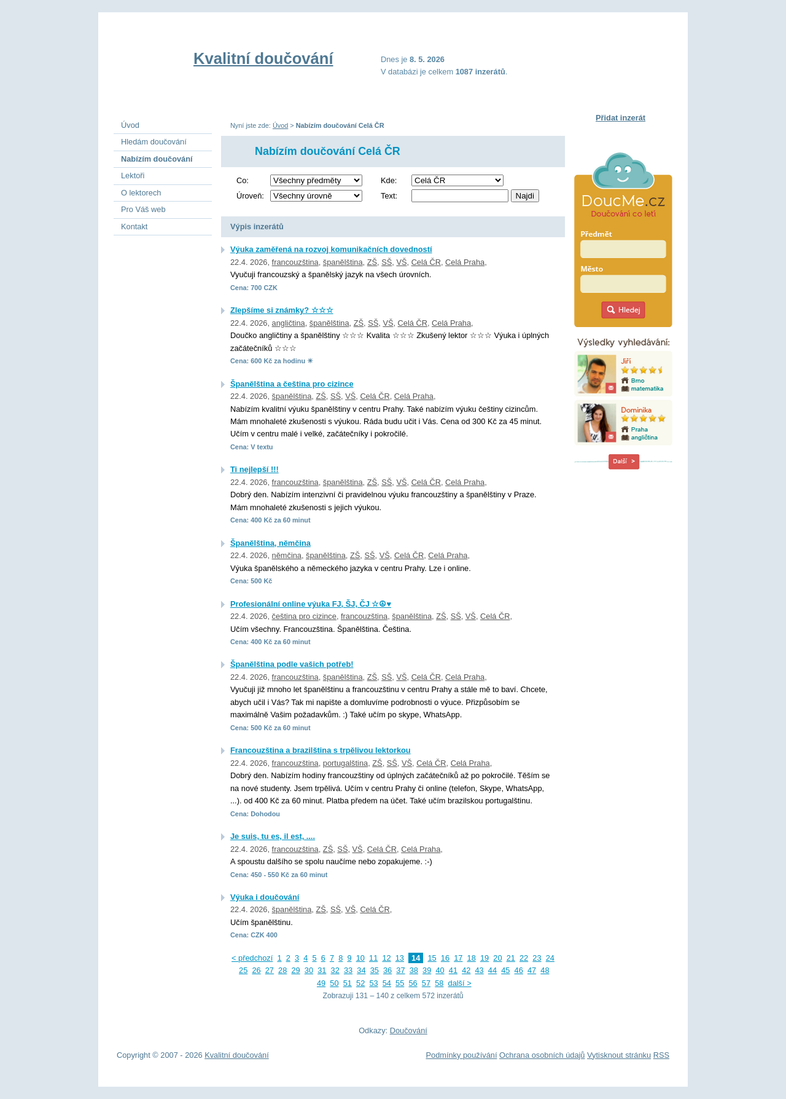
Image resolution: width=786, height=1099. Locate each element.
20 (497, 958)
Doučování (408, 1030)
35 (374, 970)
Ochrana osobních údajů (542, 1055)
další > (460, 983)
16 (445, 958)
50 (334, 983)
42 (466, 970)
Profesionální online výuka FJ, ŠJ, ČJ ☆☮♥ (310, 604)
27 (269, 970)
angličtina (288, 323)
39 (426, 970)
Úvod (280, 125)
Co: (242, 180)
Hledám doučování (154, 141)
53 (373, 983)
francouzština (295, 262)
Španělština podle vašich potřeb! (292, 664)
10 (360, 958)
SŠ (386, 262)
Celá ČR (426, 262)
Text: (389, 195)
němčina (287, 555)
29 (295, 970)
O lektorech (141, 192)
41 (453, 970)
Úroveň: (250, 195)
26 (256, 970)
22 (523, 958)
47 (531, 970)
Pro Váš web (143, 209)
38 (414, 970)
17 (458, 958)
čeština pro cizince (304, 616)
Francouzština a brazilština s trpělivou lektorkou (320, 750)
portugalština (345, 763)
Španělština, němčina (270, 543)
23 (536, 958)
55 (399, 983)
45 (505, 970)
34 (361, 970)
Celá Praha (464, 262)
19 (484, 958)
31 (321, 970)
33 (348, 970)
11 (373, 958)
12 (386, 958)
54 (387, 983)
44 (492, 970)
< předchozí (252, 958)
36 (387, 970)
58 (439, 983)
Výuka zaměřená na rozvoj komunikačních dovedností (331, 249)
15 (431, 958)
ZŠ (372, 262)
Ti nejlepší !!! (254, 469)
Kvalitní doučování (263, 58)
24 (550, 958)
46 (519, 970)
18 (471, 958)
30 (309, 970)
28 (282, 970)
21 (511, 958)
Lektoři (132, 175)
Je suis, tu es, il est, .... (272, 836)
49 (321, 983)
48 (544, 970)
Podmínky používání (461, 1055)
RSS (661, 1055)
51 (347, 983)
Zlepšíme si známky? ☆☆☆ (281, 310)
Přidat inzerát (620, 117)
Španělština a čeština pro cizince (292, 383)
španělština (343, 262)
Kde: (389, 180)
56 (412, 983)
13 (399, 958)
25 (243, 970)
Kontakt (134, 226)
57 (426, 983)
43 (479, 970)
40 (439, 970)
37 (400, 970)
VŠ (401, 262)
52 (360, 983)
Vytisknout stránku (619, 1055)
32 (335, 970)
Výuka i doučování (264, 897)
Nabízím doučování (157, 158)
